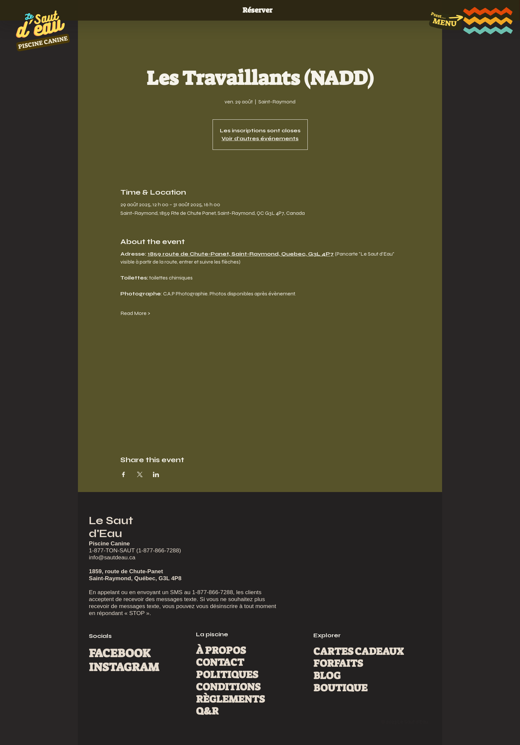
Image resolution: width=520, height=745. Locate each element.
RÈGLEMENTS (230, 699)
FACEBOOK (120, 653)
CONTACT (220, 662)
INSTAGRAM (124, 667)
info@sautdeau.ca (112, 557)
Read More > (135, 313)
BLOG (327, 675)
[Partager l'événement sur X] (140, 474)
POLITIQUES (227, 674)
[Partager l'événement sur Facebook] (123, 474)
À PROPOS (221, 650)
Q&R (207, 711)
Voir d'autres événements (260, 138)
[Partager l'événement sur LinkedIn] (156, 474)
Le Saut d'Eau (111, 527)
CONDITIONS (228, 687)
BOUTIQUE (340, 688)
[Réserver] (259, 10)
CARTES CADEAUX (358, 651)
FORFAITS (338, 663)
